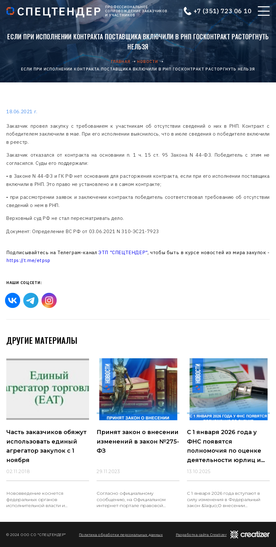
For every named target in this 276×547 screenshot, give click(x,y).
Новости (147, 61)
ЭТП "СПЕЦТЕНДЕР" (123, 252)
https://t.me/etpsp (28, 260)
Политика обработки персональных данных (121, 534)
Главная (120, 61)
